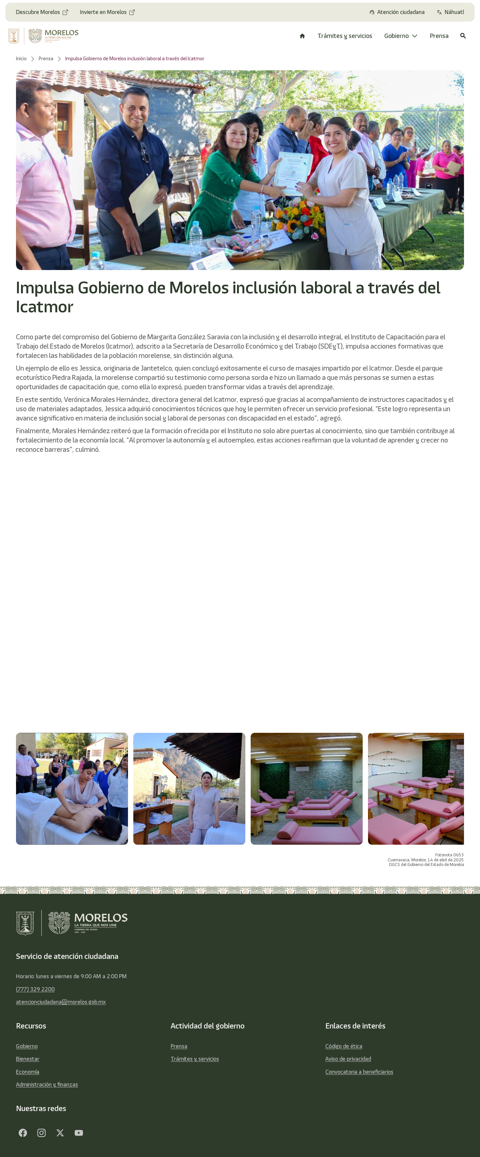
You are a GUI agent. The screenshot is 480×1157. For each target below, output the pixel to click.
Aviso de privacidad (348, 1058)
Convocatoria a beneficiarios (359, 1071)
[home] (47, 36)
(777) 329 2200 (35, 989)
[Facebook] (22, 1133)
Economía (27, 1072)
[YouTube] (78, 1133)
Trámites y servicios (195, 1059)
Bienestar (27, 1059)
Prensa (179, 1046)
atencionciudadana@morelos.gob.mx (61, 1002)
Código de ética (343, 1046)
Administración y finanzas (47, 1084)
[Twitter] (60, 1133)
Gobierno (27, 1046)
